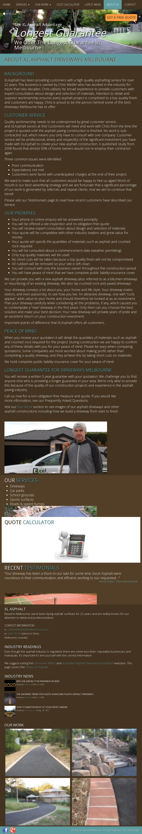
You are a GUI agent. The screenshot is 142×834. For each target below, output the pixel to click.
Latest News (93, 4)
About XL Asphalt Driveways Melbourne (60, 59)
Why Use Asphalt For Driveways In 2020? (38, 681)
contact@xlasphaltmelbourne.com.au (27, 629)
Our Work (43, 4)
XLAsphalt (27, 684)
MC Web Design (131, 830)
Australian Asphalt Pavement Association (88, 663)
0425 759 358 (15, 633)
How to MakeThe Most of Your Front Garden (41, 707)
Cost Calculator (68, 4)
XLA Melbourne (30, 710)
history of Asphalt (37, 667)
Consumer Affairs (45, 663)
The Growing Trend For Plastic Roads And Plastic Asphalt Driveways (54, 694)
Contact (130, 4)
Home (6, 4)
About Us (112, 4)
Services (23, 4)
